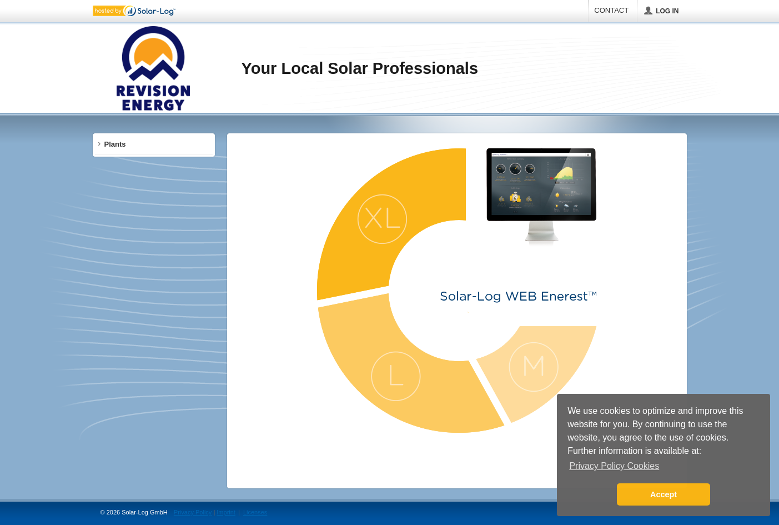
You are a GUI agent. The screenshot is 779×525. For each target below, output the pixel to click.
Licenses (255, 512)
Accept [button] (663, 494)
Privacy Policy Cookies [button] (614, 466)
